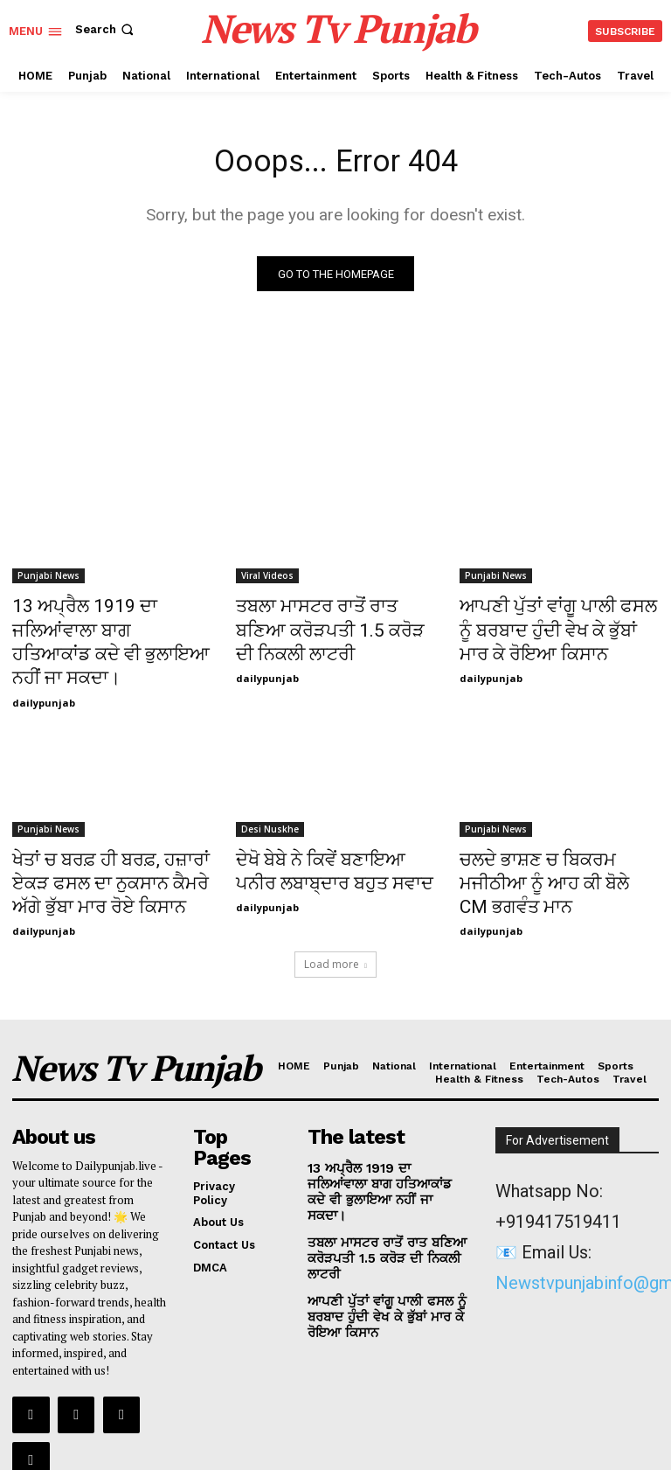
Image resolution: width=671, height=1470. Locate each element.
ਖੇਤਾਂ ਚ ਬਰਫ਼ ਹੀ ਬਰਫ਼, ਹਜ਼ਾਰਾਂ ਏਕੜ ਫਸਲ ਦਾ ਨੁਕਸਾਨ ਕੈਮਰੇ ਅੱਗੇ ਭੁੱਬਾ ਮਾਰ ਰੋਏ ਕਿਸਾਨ (109, 844)
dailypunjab (43, 669)
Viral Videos (267, 580)
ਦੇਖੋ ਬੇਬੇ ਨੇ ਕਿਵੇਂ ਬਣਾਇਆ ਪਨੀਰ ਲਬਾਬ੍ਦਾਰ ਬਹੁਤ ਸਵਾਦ (324, 834)
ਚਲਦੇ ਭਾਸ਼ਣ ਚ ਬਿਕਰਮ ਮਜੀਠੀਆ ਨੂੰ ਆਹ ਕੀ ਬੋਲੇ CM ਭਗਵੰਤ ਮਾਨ (557, 834)
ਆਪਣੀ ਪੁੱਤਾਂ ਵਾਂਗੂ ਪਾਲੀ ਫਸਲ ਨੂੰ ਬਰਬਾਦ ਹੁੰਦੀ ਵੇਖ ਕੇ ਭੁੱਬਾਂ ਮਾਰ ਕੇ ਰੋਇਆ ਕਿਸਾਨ (546, 628)
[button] (106, 29)
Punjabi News (48, 580)
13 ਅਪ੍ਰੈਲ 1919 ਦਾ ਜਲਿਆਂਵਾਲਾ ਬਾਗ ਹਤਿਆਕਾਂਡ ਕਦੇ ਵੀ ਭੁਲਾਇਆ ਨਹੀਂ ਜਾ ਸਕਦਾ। (107, 628)
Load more (335, 917)
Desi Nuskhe (270, 796)
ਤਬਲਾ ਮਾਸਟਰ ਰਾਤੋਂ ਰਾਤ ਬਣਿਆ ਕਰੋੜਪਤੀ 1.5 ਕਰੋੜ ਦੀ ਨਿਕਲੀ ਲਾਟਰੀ (324, 628)
